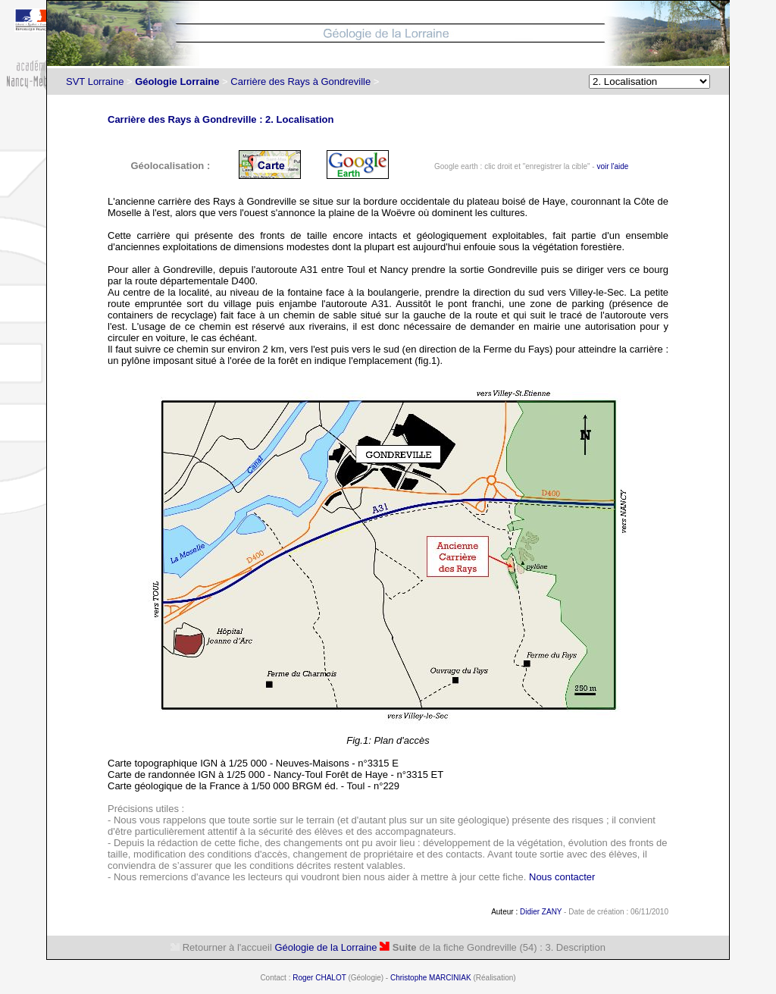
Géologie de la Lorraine (325, 947)
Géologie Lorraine (177, 81)
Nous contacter (562, 877)
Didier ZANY (541, 912)
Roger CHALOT (319, 978)
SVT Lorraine (95, 81)
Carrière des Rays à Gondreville (300, 81)
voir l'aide (612, 166)
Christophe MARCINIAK (430, 978)
